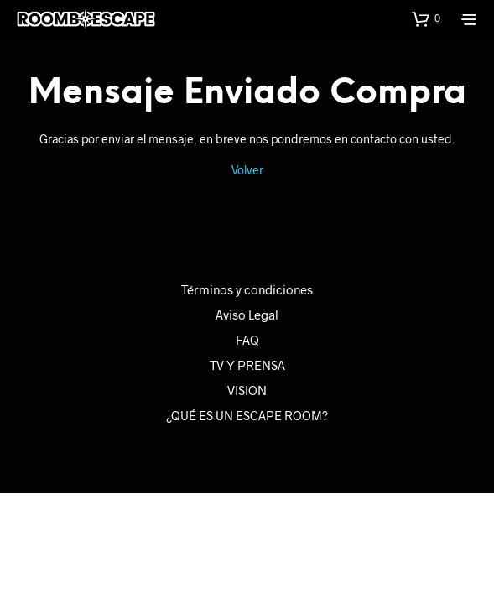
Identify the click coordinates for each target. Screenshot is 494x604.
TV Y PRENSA (247, 364)
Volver (247, 170)
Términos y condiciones (247, 289)
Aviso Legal (247, 314)
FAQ (247, 339)
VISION (247, 390)
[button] (426, 18)
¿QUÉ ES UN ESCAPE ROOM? (247, 415)
